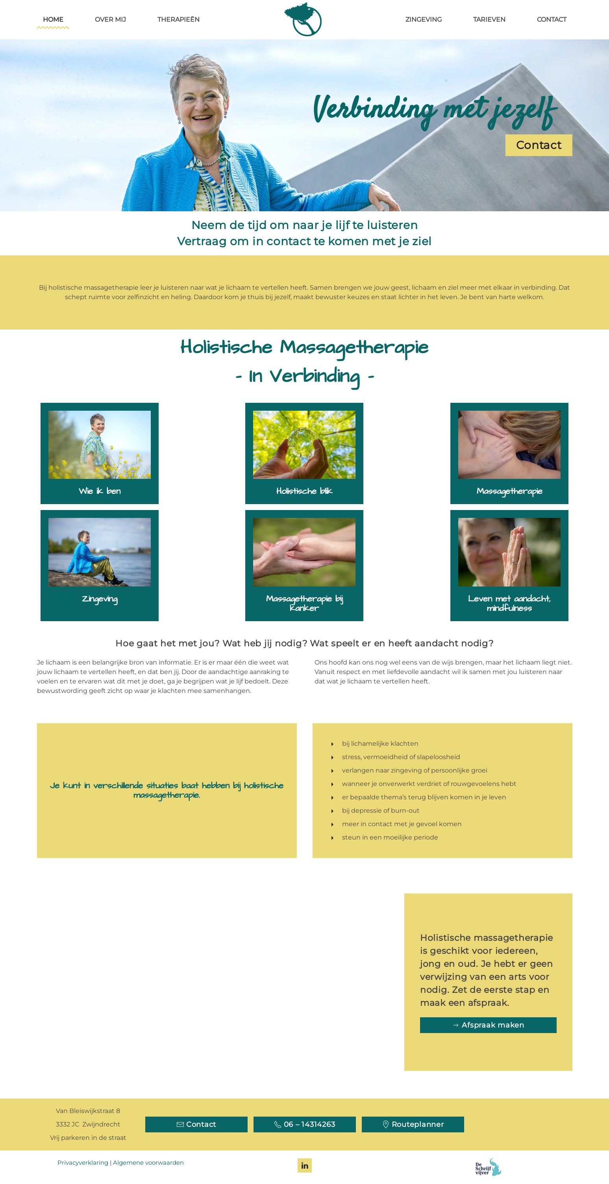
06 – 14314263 (304, 1124)
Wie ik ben (99, 491)
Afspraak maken (488, 1025)
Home (53, 19)
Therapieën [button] (178, 19)
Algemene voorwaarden (148, 1162)
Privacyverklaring (82, 1162)
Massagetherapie (509, 491)
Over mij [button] (110, 19)
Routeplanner (413, 1124)
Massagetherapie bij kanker (304, 603)
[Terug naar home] (304, 19)
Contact (551, 19)
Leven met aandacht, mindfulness (509, 603)
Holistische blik (304, 491)
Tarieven (489, 19)
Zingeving (423, 19)
